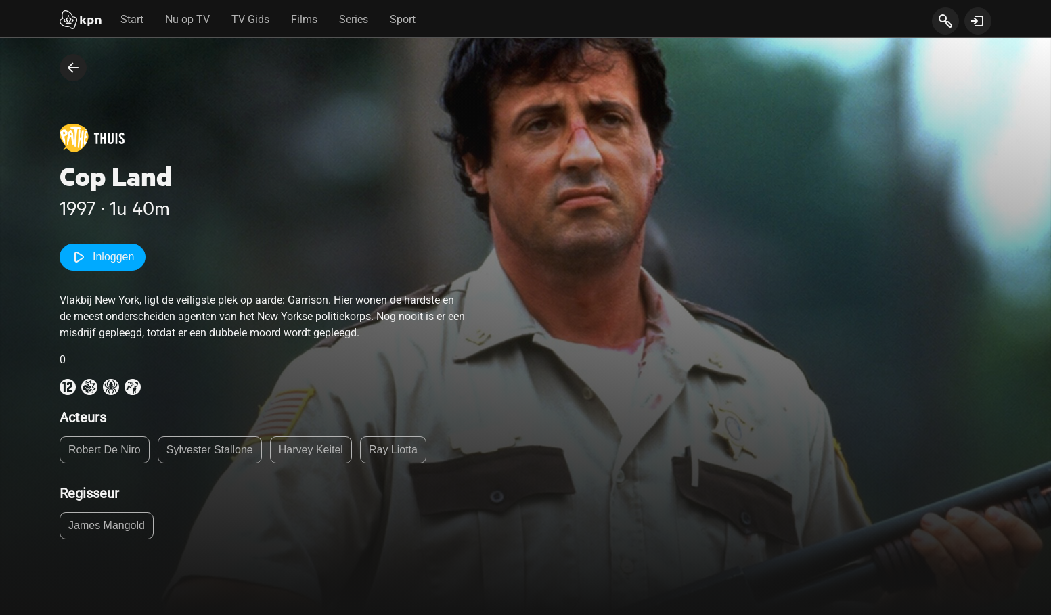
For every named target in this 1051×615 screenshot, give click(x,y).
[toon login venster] (977, 21)
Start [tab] (131, 19)
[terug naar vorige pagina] (73, 67)
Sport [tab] (403, 19)
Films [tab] (304, 19)
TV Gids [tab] (250, 19)
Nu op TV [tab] (187, 19)
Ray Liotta (393, 449)
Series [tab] (353, 19)
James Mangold (106, 525)
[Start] (80, 21)
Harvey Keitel (311, 449)
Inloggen (102, 257)
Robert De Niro (104, 449)
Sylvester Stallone (209, 449)
